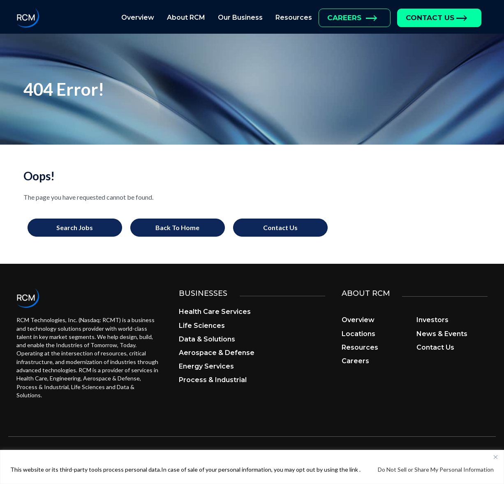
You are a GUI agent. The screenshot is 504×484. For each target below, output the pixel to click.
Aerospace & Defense (216, 353)
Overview (137, 17)
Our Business (240, 17)
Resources (293, 17)
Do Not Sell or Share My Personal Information (436, 469)
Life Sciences (202, 326)
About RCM (186, 17)
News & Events (441, 334)
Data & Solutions (207, 339)
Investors (432, 320)
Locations (358, 334)
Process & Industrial (213, 380)
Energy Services (206, 366)
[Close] (495, 457)
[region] (252, 467)
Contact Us (430, 18)
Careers (344, 18)
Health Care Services (215, 312)
